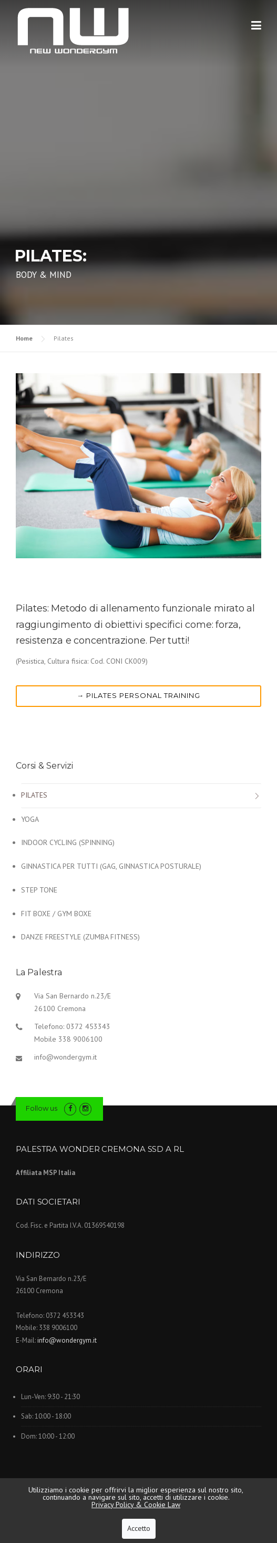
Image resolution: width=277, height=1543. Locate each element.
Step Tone (39, 890)
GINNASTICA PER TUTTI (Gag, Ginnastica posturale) (111, 866)
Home (24, 338)
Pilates (34, 795)
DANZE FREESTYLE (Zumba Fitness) (80, 937)
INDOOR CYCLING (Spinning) (68, 842)
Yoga (30, 819)
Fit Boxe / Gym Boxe (56, 913)
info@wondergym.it (65, 1057)
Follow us (41, 1108)
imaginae (226, 1499)
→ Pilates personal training (138, 695)
